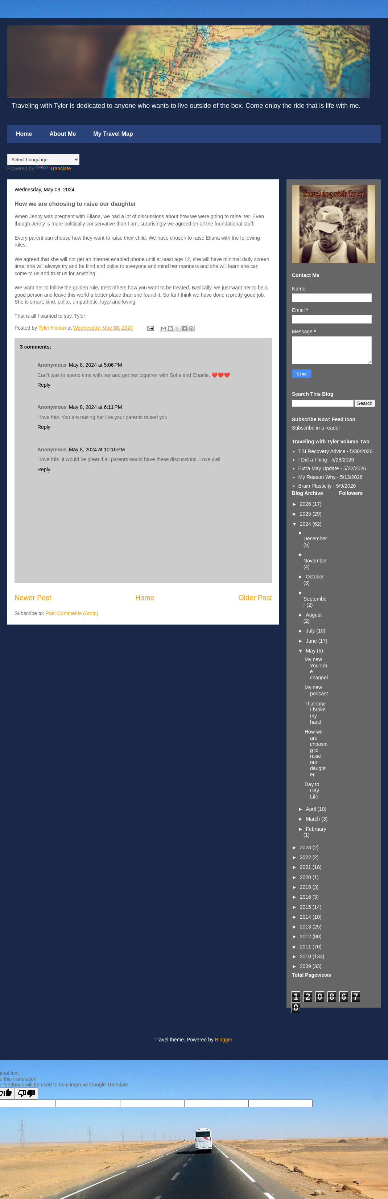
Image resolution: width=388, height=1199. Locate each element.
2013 (306, 927)
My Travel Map (113, 134)
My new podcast (316, 690)
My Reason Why (317, 477)
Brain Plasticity (315, 486)
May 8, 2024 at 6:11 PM (95, 407)
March (313, 819)
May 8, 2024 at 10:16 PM (97, 449)
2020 (306, 877)
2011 (306, 947)
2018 (306, 887)
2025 (306, 514)
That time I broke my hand (315, 713)
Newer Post (33, 598)
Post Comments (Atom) (72, 613)
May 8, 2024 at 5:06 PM (95, 365)
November (315, 561)
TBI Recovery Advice (322, 451)
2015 (306, 907)
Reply (43, 385)
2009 (306, 966)
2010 (306, 956)
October (315, 577)
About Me (62, 134)
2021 (306, 867)
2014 (306, 917)
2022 (306, 857)
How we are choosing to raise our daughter (316, 753)
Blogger (223, 1039)
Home (24, 134)
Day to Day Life (312, 790)
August (314, 615)
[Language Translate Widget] (43, 159)
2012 (306, 936)
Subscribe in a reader (316, 428)
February (316, 829)
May (311, 651)
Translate (53, 168)
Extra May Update (318, 468)
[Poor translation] (26, 1094)
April (311, 809)
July (311, 631)
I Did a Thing (312, 460)
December (315, 538)
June (312, 641)
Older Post (255, 598)
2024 (306, 524)
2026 (306, 504)
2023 (306, 847)
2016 (306, 897)
